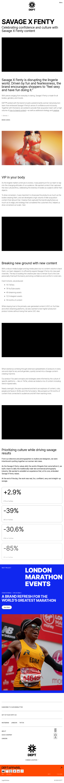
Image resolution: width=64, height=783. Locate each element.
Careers (4, 738)
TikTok (21, 723)
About (4, 731)
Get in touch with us (9, 715)
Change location (32, 760)
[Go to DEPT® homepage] (32, 6)
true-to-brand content (18, 112)
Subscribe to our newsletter (12, 707)
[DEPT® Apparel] (32, 770)
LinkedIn (14, 723)
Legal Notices (5, 780)
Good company (7, 735)
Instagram (5, 723)
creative (56, 112)
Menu (60, 2)
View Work (7, 608)
